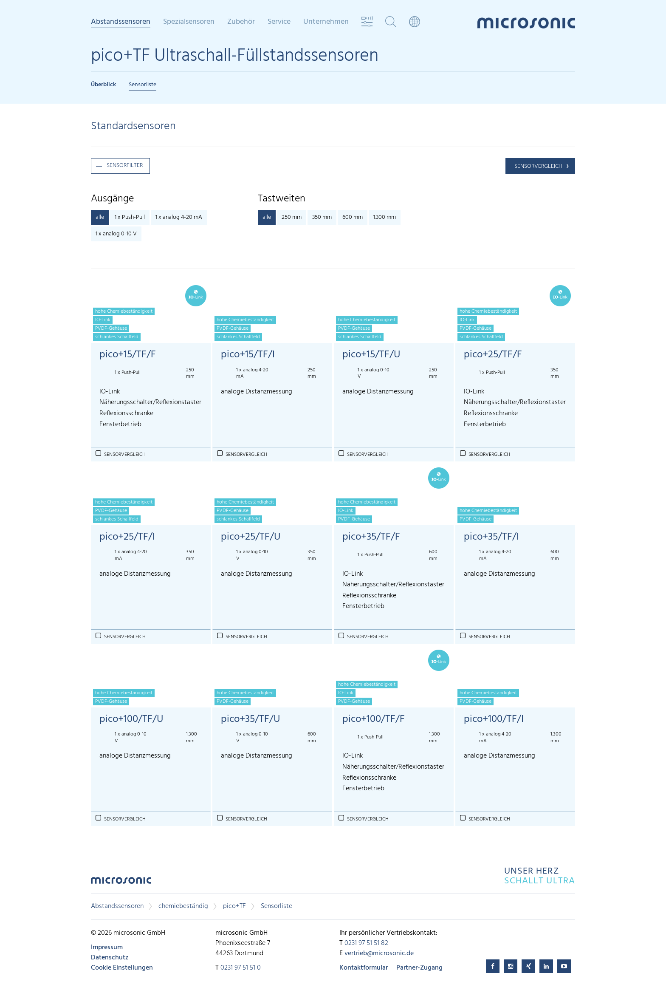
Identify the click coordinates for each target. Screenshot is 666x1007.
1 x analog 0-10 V (116, 234)
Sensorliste (142, 85)
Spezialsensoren (188, 22)
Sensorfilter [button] (125, 165)
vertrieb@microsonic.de (379, 953)
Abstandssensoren (120, 22)
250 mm (292, 217)
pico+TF (234, 906)
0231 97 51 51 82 (366, 943)
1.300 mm (384, 217)
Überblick (103, 85)
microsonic (121, 882)
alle (100, 217)
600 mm (352, 217)
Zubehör (241, 22)
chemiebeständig (183, 906)
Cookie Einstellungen (122, 967)
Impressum (107, 947)
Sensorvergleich (538, 166)
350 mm (322, 217)
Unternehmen (326, 22)
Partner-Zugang (419, 967)
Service (279, 22)
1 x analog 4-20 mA (178, 217)
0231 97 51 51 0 (240, 967)
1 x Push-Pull (130, 217)
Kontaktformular (363, 967)
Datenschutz (109, 957)
